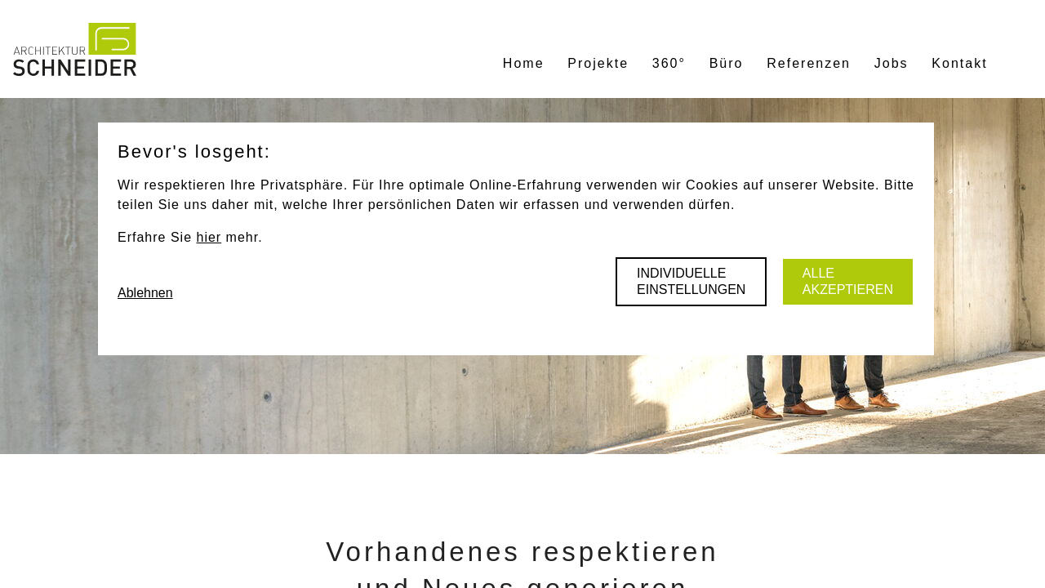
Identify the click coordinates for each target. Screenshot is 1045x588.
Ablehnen (145, 293)
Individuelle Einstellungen (691, 281)
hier (208, 237)
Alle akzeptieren (848, 281)
